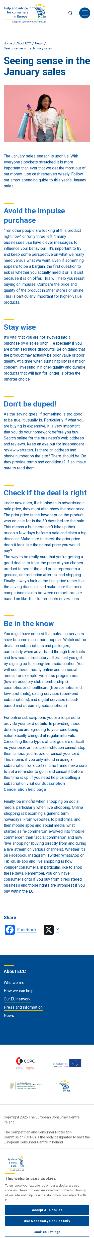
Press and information (23, 1007)
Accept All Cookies (47, 1210)
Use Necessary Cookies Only (47, 1221)
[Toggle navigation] (84, 12)
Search (70, 13)
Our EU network (17, 999)
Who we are (14, 982)
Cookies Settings (47, 1232)
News (9, 1015)
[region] (47, 1193)
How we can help (19, 990)
